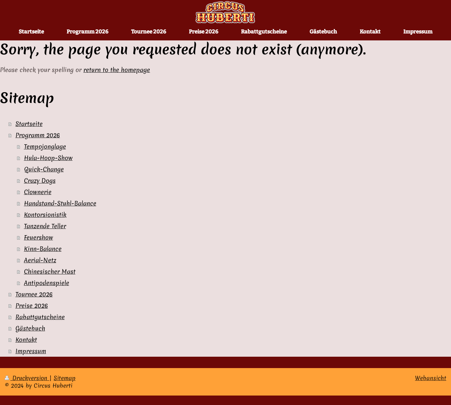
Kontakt (26, 340)
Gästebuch (30, 328)
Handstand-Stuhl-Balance (60, 203)
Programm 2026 (37, 135)
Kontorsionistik (45, 215)
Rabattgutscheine (40, 317)
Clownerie (37, 192)
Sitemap (64, 378)
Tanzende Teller (45, 226)
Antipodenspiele (46, 283)
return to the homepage (116, 70)
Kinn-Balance (43, 249)
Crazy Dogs (40, 180)
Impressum (30, 351)
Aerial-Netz (40, 260)
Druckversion (27, 378)
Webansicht (430, 378)
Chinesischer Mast (49, 271)
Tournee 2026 (34, 294)
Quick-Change (44, 169)
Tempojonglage (45, 146)
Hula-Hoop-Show (48, 158)
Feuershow (38, 237)
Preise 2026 (31, 305)
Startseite (29, 124)
